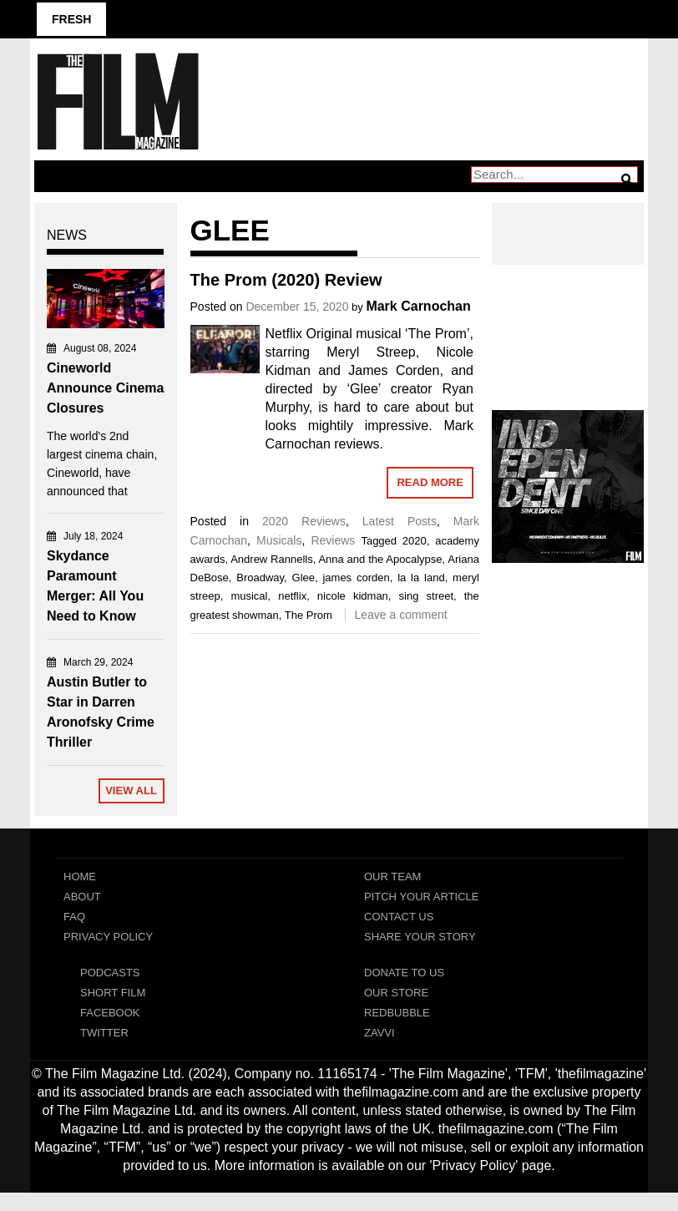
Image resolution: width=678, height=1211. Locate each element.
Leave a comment (400, 614)
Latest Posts (399, 521)
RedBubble (397, 1012)
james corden (355, 577)
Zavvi (379, 1032)
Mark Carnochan (418, 306)
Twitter (104, 1032)
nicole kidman (352, 596)
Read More (430, 482)
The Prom (308, 615)
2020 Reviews (304, 521)
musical (248, 596)
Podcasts (110, 972)
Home (79, 876)
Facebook (110, 1012)
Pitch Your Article (421, 896)
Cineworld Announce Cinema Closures (105, 388)
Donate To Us (404, 972)
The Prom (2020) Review (286, 280)
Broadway (260, 577)
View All (131, 790)
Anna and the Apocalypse (380, 559)
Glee (303, 577)
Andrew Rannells (271, 559)
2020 (414, 541)
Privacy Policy (108, 936)
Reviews (333, 540)
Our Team (392, 876)
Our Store (396, 992)
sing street (426, 596)
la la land (420, 577)
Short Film (112, 992)
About (82, 896)
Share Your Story (420, 936)
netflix (292, 596)
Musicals (278, 540)
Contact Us (398, 916)
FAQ (74, 916)
